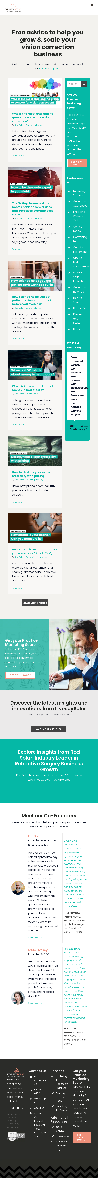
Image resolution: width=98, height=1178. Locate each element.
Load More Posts (35, 603)
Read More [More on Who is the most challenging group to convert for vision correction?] (17, 155)
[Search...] (74, 84)
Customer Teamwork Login (62, 1145)
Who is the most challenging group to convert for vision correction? (32, 117)
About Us (39, 1108)
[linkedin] (23, 1108)
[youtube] (18, 1108)
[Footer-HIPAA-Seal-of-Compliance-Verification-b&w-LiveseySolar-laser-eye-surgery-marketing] (16, 1132)
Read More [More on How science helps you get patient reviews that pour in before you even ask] (17, 338)
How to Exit (80, 308)
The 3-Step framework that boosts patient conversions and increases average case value (33, 208)
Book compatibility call (41, 1080)
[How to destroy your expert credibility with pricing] (35, 451)
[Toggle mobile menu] (92, 4)
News (76, 329)
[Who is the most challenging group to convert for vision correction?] (35, 93)
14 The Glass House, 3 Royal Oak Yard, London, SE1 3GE (40, 1125)
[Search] (84, 84)
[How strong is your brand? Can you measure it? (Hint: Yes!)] (35, 528)
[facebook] (8, 1108)
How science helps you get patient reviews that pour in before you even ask (32, 300)
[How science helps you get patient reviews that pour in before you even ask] (35, 275)
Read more (35, 937)
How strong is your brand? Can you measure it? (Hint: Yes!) (34, 551)
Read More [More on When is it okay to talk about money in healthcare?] (17, 424)
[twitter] (13, 1108)
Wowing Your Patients (78, 277)
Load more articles (48, 729)
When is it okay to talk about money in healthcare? (32, 388)
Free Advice (62, 1136)
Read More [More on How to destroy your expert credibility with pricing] (17, 502)
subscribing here (49, 68)
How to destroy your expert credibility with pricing (32, 474)
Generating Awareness (36, 557)
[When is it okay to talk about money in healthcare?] (35, 365)
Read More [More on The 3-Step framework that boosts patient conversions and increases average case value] (17, 249)
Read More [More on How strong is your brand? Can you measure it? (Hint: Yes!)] (17, 588)
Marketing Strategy (34, 479)
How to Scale (32, 393)
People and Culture (77, 318)
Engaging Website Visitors (79, 216)
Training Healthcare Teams (62, 1097)
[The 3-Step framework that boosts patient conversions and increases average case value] (35, 182)
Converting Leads (34, 125)
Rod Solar (19, 125)
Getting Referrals (33, 308)
